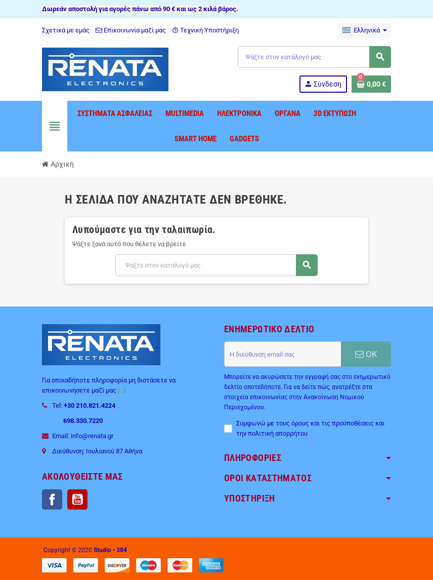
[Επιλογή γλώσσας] (364, 30)
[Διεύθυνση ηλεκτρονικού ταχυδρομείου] (282, 354)
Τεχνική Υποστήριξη (205, 30)
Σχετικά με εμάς (66, 30)
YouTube (77, 499)
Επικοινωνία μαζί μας (131, 30)
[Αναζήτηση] (314, 57)
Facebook (52, 499)
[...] (121, 390)
